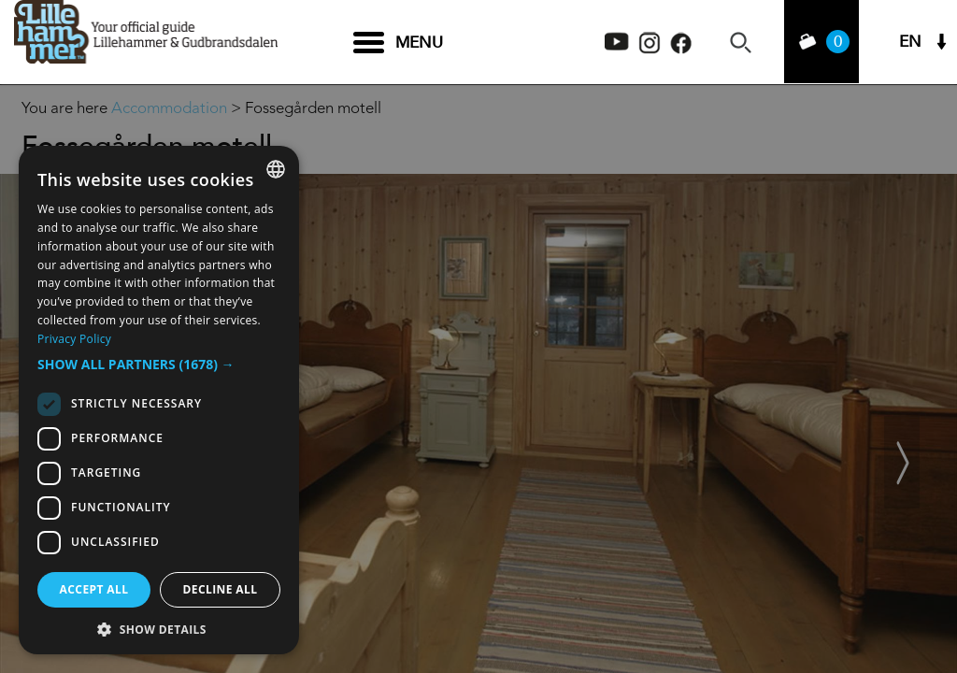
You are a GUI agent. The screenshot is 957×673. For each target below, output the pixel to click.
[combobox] (275, 169)
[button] (158, 364)
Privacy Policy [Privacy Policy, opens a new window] (74, 339)
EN (910, 42)
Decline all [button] (220, 589)
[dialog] (159, 400)
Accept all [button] (94, 589)
